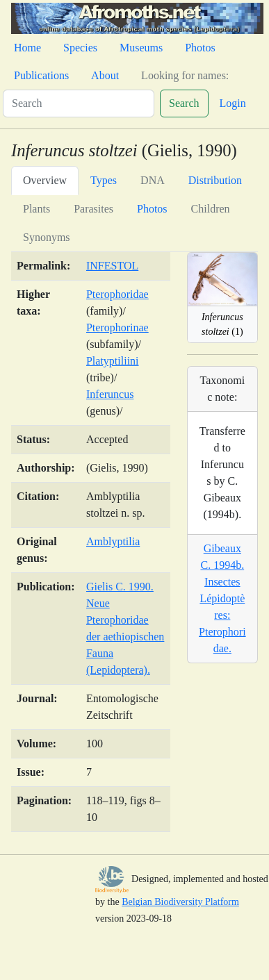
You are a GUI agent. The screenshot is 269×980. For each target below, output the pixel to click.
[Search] (78, 103)
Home (27, 47)
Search (184, 103)
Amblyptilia (113, 541)
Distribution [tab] (215, 180)
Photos (200, 47)
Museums (141, 47)
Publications (41, 75)
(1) (222, 324)
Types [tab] (103, 180)
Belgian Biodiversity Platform (180, 902)
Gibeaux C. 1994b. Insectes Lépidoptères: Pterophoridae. (222, 598)
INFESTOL (112, 266)
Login (233, 103)
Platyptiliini (112, 361)
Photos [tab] (152, 209)
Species (80, 47)
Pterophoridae (117, 294)
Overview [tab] (45, 180)
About (105, 75)
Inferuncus (109, 394)
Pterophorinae (117, 327)
